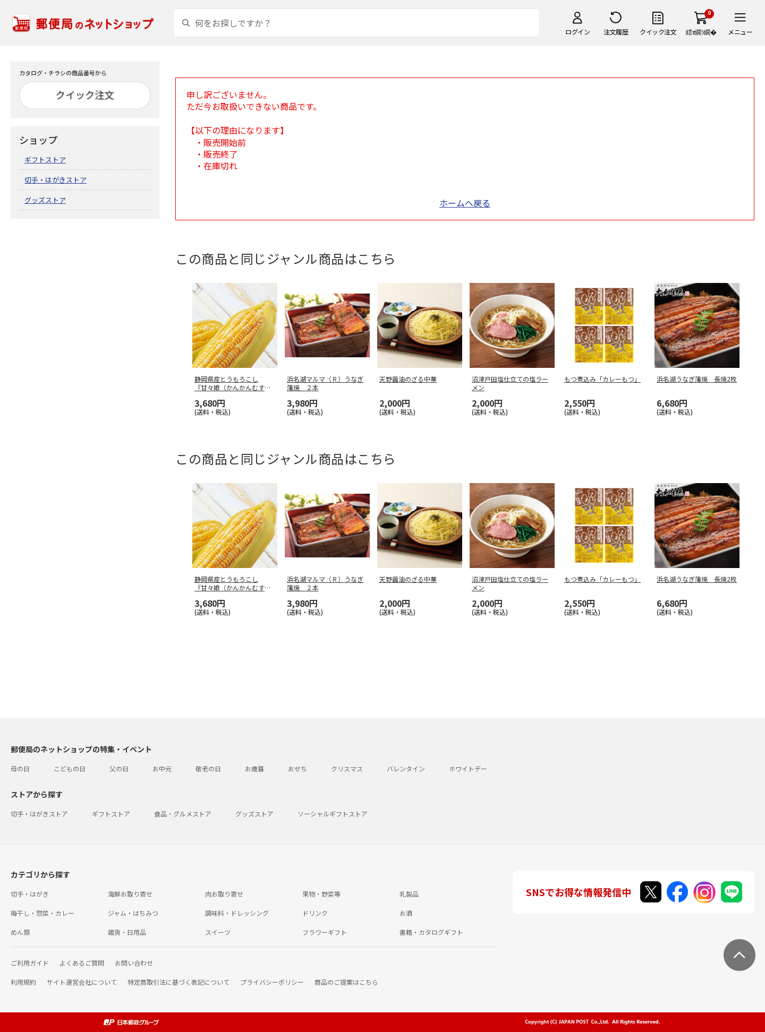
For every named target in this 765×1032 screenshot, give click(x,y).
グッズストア (45, 200)
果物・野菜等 (321, 893)
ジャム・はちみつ (133, 912)
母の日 (20, 768)
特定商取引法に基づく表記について (179, 981)
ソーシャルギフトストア (333, 813)
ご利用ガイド (30, 962)
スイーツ (218, 931)
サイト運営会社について (82, 981)
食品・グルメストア (182, 813)
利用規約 (23, 981)
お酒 (406, 912)
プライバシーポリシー (272, 981)
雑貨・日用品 (127, 931)
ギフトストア (45, 159)
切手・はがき (30, 893)
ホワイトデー (468, 768)
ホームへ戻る (464, 202)
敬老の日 (208, 768)
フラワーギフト (324, 931)
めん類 (20, 931)
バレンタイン (406, 768)
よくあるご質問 (82, 962)
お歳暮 (254, 768)
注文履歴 (616, 31)
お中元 (162, 768)
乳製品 (409, 893)
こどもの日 (70, 768)
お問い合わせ (134, 962)
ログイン (577, 31)
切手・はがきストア (55, 180)
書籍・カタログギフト (431, 931)
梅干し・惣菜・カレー (42, 912)
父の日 (119, 768)
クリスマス (347, 768)
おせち (297, 768)
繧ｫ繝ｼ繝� (701, 31)
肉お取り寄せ (224, 893)
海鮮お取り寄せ (130, 893)
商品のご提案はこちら (346, 981)
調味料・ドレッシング (237, 912)
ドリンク (315, 912)
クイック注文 (658, 31)
